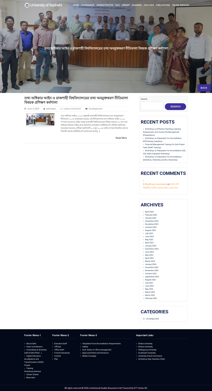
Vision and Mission (34, 347)
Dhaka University (145, 343)
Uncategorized (95, 109)
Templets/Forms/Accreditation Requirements (101, 343)
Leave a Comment (72, 109)
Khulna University (145, 347)
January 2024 (150, 264)
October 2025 (150, 227)
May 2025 (149, 239)
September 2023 (152, 277)
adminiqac (49, 109)
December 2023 (151, 267)
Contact (57, 356)
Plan (56, 359)
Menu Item (30, 377)
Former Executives (62, 353)
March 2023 (150, 292)
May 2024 (149, 255)
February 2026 (151, 215)
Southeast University (147, 353)
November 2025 (151, 224)
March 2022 (150, 295)
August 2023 (150, 280)
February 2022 (151, 298)
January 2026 (150, 218)
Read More (121, 138)
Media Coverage (89, 356)
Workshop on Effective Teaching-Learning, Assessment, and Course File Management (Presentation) (162, 132)
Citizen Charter (32, 374)
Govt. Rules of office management (96, 350)
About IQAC (31, 343)
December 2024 (151, 249)
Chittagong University (147, 350)
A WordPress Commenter (155, 184)
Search (144, 99)
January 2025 (150, 246)
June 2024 (149, 252)
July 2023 (149, 283)
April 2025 (149, 243)
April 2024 (149, 258)
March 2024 (150, 261)
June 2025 (149, 236)
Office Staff (59, 350)
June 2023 (149, 286)
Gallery (85, 347)
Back (204, 87)
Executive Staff (60, 343)
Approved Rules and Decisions (95, 353)
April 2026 (149, 212)
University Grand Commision (150, 356)
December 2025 (151, 221)
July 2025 (149, 233)
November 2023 (151, 270)
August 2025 (150, 230)
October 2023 (150, 273)
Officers (57, 347)
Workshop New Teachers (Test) (151, 359)
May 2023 (149, 289)
